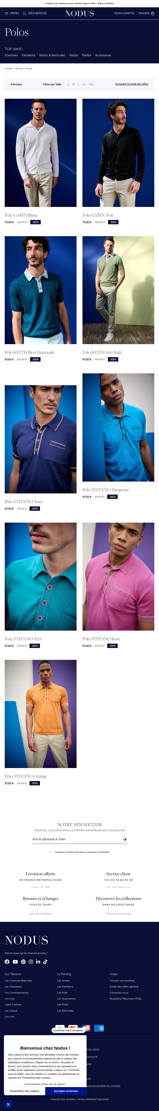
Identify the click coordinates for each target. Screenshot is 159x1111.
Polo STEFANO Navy (24, 501)
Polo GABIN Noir (98, 215)
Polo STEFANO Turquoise (105, 490)
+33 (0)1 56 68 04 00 (118, 880)
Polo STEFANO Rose (101, 639)
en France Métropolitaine (40, 880)
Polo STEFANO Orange (26, 776)
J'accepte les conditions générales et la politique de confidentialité (79, 852)
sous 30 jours (41, 905)
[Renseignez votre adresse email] (75, 839)
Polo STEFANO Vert (23, 639)
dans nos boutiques (118, 905)
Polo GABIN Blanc (21, 215)
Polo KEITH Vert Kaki (102, 352)
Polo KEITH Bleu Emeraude (30, 352)
